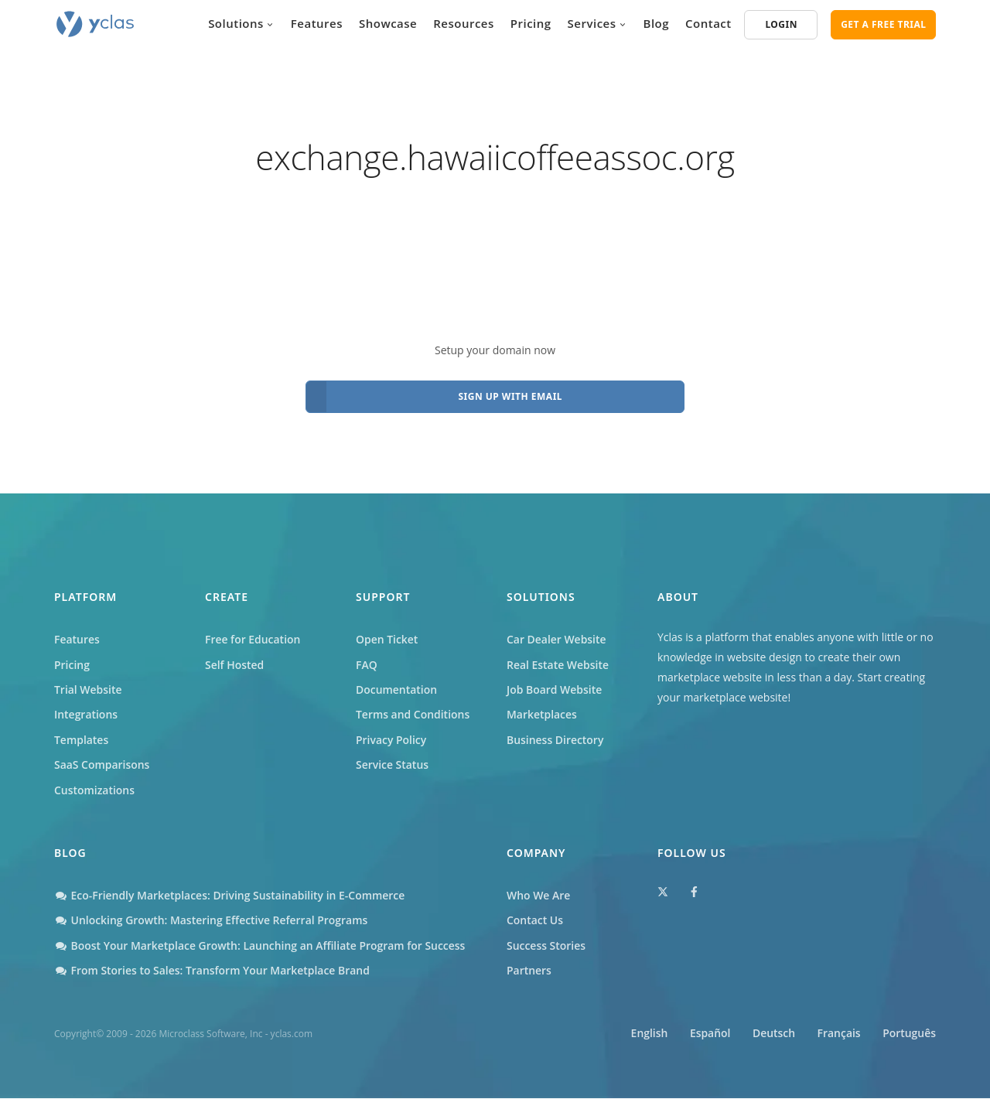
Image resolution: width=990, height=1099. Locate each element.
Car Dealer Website (556, 639)
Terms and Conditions (413, 715)
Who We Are (539, 896)
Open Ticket (387, 639)
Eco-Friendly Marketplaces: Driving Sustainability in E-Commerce (230, 896)
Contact (708, 23)
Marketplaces (542, 715)
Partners (529, 971)
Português (909, 1034)
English (645, 1034)
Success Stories (546, 946)
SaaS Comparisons (102, 765)
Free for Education (253, 639)
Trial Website (88, 689)
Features (317, 23)
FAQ (366, 664)
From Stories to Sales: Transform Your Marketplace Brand (212, 971)
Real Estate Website (558, 664)
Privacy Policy (391, 739)
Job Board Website (555, 689)
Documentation (397, 689)
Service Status (392, 765)
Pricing (530, 23)
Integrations (86, 715)
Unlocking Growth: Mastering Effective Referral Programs (211, 920)
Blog (657, 23)
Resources (463, 23)
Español (706, 1034)
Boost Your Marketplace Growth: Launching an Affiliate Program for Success (260, 946)
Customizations (94, 790)
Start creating (892, 677)
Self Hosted (235, 664)
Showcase (388, 23)
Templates (81, 739)
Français (837, 1034)
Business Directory (555, 739)
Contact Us (535, 920)
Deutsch (771, 1034)
